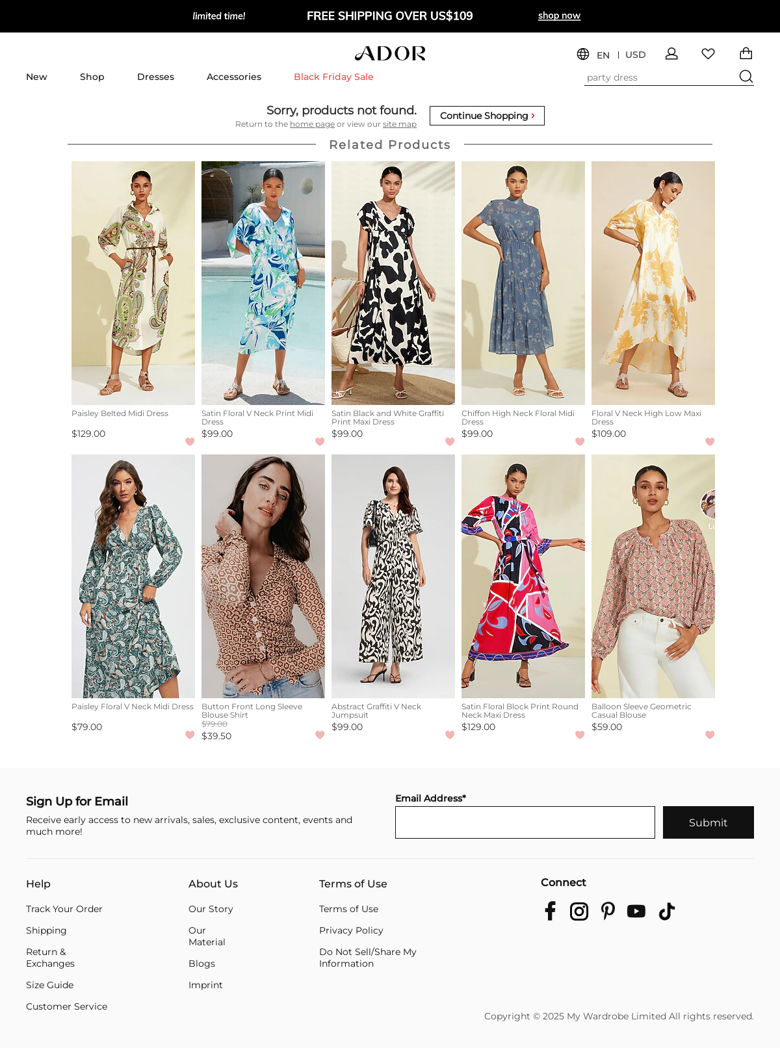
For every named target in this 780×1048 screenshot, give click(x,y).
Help (38, 884)
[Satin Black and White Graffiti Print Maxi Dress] (393, 283)
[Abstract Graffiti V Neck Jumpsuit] (393, 576)
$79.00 (87, 727)
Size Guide (49, 985)
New (36, 77)
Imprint (205, 985)
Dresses (155, 77)
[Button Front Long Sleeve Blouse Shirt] (263, 576)
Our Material (207, 936)
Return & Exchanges (50, 957)
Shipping (46, 930)
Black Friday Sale (334, 77)
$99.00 (217, 433)
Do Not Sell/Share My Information (368, 957)
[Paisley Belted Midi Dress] (133, 283)
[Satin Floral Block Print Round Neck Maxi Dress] (523, 576)
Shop (92, 77)
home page (312, 124)
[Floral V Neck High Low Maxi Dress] (653, 283)
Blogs (201, 963)
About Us (213, 884)
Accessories (234, 77)
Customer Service (66, 1006)
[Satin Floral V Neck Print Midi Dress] (263, 283)
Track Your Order (64, 909)
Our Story (210, 909)
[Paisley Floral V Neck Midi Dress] (133, 576)
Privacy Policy (351, 930)
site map (400, 124)
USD (635, 54)
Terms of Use (353, 884)
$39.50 (216, 736)
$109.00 (609, 433)
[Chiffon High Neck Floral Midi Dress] (523, 283)
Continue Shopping (487, 116)
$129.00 (88, 433)
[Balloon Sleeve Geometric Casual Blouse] (653, 576)
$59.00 (607, 727)
